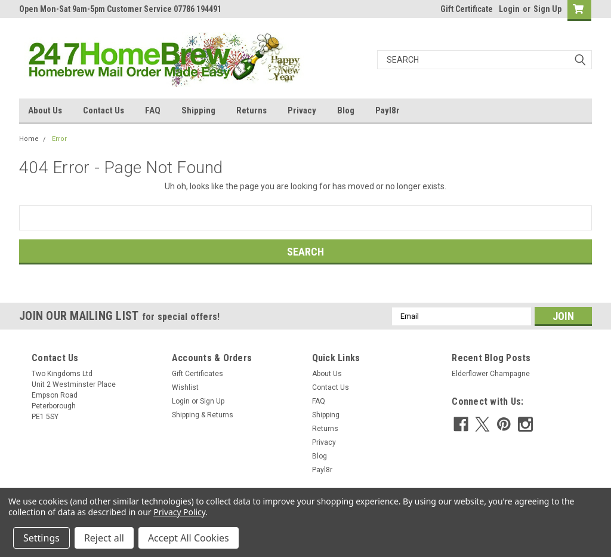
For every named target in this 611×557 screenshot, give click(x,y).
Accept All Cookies (188, 537)
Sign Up (547, 9)
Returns (251, 110)
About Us (45, 110)
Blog (345, 110)
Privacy (302, 110)
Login (509, 9)
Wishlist (185, 387)
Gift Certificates (197, 374)
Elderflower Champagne (491, 374)
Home (29, 139)
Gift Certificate (466, 9)
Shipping (198, 110)
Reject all (104, 537)
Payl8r (387, 110)
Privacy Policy (179, 512)
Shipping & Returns (202, 415)
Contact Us (103, 110)
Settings (41, 537)
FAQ (153, 110)
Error (59, 139)
